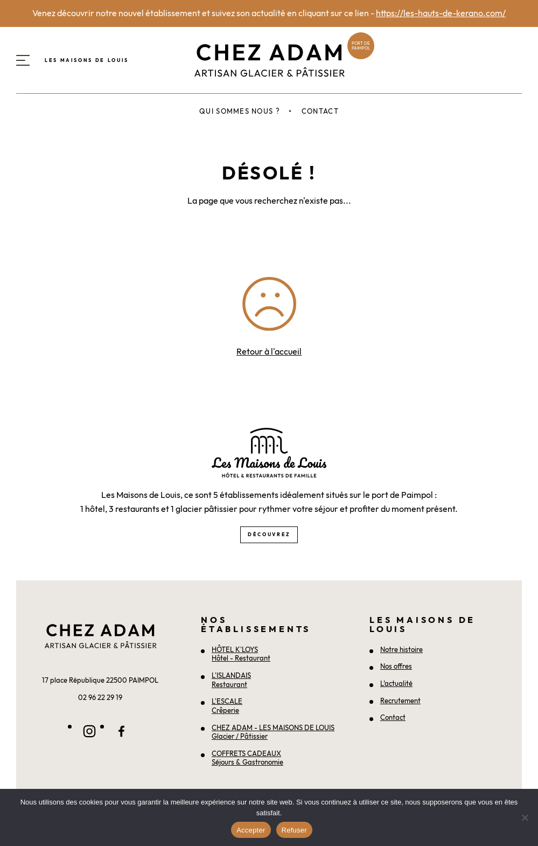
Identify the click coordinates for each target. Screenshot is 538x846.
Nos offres (396, 666)
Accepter (250, 830)
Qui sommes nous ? (239, 111)
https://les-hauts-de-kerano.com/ (441, 13)
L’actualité (396, 683)
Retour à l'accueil (269, 351)
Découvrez (269, 534)
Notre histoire (401, 649)
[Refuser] (524, 817)
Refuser (294, 830)
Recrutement (400, 700)
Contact (320, 111)
